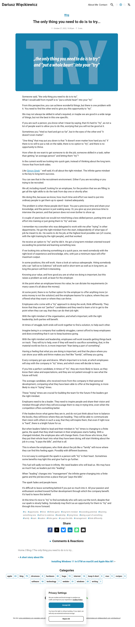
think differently (95, 518)
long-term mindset (70, 512)
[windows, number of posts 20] (83, 581)
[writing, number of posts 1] (96, 581)
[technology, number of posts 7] (53, 581)
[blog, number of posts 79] (23, 576)
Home (21, 550)
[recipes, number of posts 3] (121, 576)
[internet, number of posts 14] (79, 576)
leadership (61, 515)
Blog (66, 14)
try (25, 512)
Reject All (66, 619)
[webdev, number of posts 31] (68, 581)
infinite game (54, 512)
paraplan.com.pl (39, 618)
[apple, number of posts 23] (12, 576)
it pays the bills (66, 518)
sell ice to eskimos (46, 515)
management (81, 518)
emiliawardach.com (103, 618)
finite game (52, 518)
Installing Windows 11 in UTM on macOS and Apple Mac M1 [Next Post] (82, 561)
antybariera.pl (115, 618)
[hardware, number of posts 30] (52, 576)
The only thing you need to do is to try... (53, 550)
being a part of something (91, 515)
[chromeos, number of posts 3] (37, 576)
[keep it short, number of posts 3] (95, 576)
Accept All (66, 605)
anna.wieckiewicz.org (26, 618)
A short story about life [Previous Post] (31, 557)
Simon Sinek (33, 170)
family (26, 518)
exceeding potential (88, 512)
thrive (43, 512)
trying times (73, 515)
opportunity (34, 512)
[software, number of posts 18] (37, 581)
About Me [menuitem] (93, 4)
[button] (112, 5)
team (34, 518)
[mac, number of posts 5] (109, 576)
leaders (42, 518)
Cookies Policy (77, 600)
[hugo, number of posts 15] (66, 576)
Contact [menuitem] (103, 4)
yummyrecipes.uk (91, 618)
